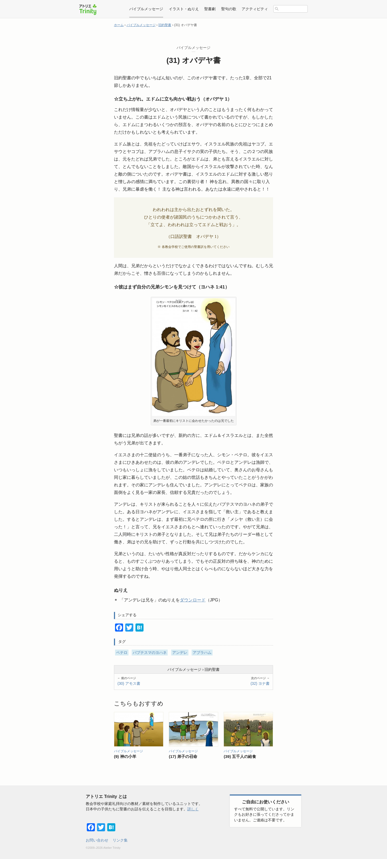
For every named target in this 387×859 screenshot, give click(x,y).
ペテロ (121, 652)
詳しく (193, 809)
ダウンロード (193, 600)
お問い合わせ (97, 840)
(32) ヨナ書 (260, 683)
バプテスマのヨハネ (150, 652)
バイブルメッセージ (184, 669)
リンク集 (120, 840)
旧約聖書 (212, 669)
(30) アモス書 (128, 683)
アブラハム (202, 652)
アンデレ (179, 652)
